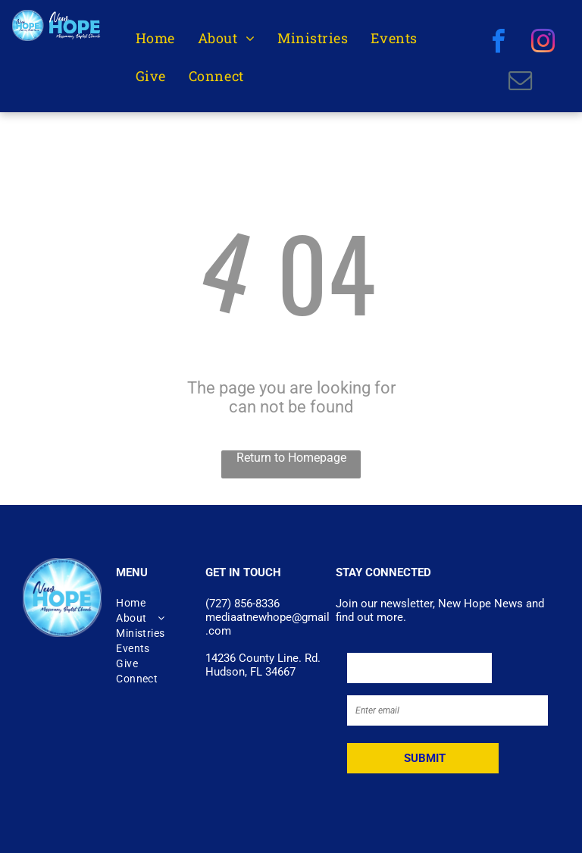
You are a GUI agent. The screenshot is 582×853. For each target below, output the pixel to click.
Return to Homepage (291, 457)
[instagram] (543, 43)
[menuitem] (155, 38)
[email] (520, 82)
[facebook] (498, 43)
